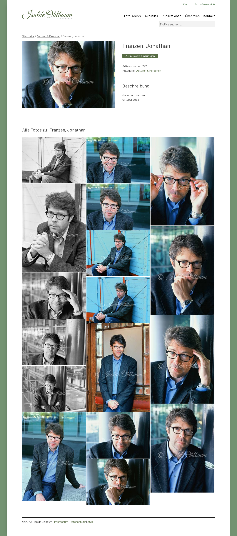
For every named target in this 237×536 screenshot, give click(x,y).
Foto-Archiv (132, 16)
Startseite (28, 36)
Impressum (61, 521)
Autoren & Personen (48, 36)
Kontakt (209, 16)
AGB (90, 521)
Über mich (192, 16)
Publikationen (171, 16)
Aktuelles (151, 16)
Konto (186, 4)
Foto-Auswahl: (205, 4)
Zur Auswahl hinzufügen (140, 56)
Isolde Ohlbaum (47, 15)
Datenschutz (78, 521)
